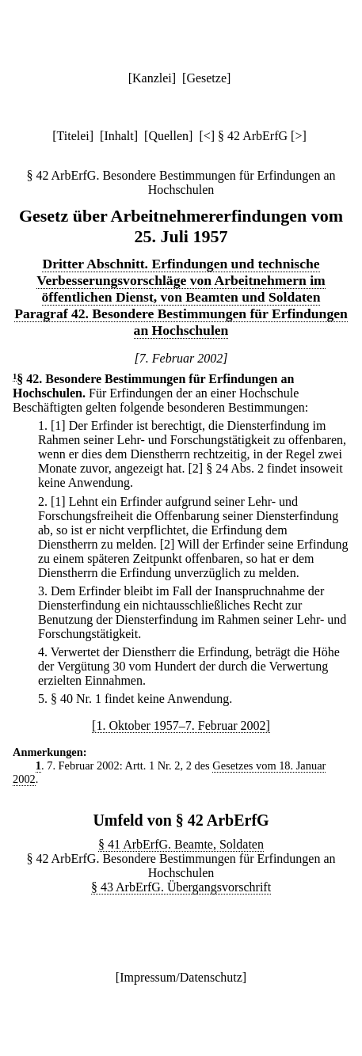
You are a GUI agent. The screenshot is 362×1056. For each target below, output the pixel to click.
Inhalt (118, 135)
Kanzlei (152, 78)
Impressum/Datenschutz (181, 977)
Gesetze (206, 78)
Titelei (73, 135)
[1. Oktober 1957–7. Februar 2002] (181, 725)
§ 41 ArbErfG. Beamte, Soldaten (181, 844)
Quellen (168, 135)
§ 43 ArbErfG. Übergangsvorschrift (181, 887)
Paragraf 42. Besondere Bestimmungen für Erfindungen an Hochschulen (181, 322)
